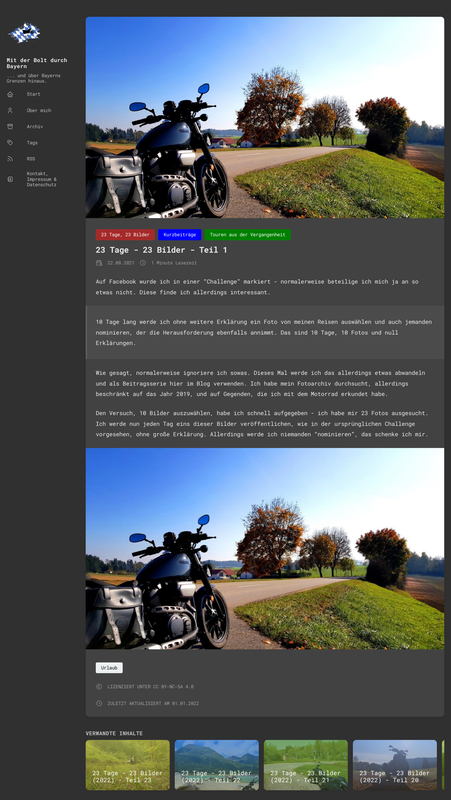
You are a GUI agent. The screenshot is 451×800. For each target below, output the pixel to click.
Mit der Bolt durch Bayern (37, 62)
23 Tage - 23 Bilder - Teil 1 (162, 249)
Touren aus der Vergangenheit (247, 234)
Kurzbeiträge (180, 234)
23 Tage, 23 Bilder (125, 234)
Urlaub (109, 667)
